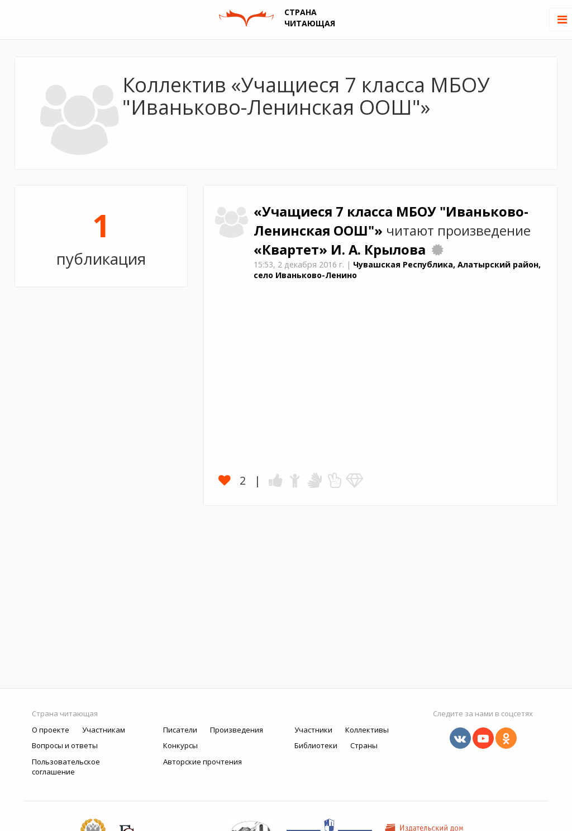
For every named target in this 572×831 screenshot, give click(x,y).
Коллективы (367, 730)
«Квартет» (292, 250)
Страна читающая (65, 713)
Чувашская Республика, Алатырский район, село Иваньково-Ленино (397, 269)
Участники (313, 730)
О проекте (50, 730)
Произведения (236, 730)
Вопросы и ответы (65, 745)
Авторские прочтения (202, 762)
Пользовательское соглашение (66, 767)
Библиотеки (315, 745)
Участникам (103, 730)
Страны (364, 745)
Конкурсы (180, 745)
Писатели (180, 730)
